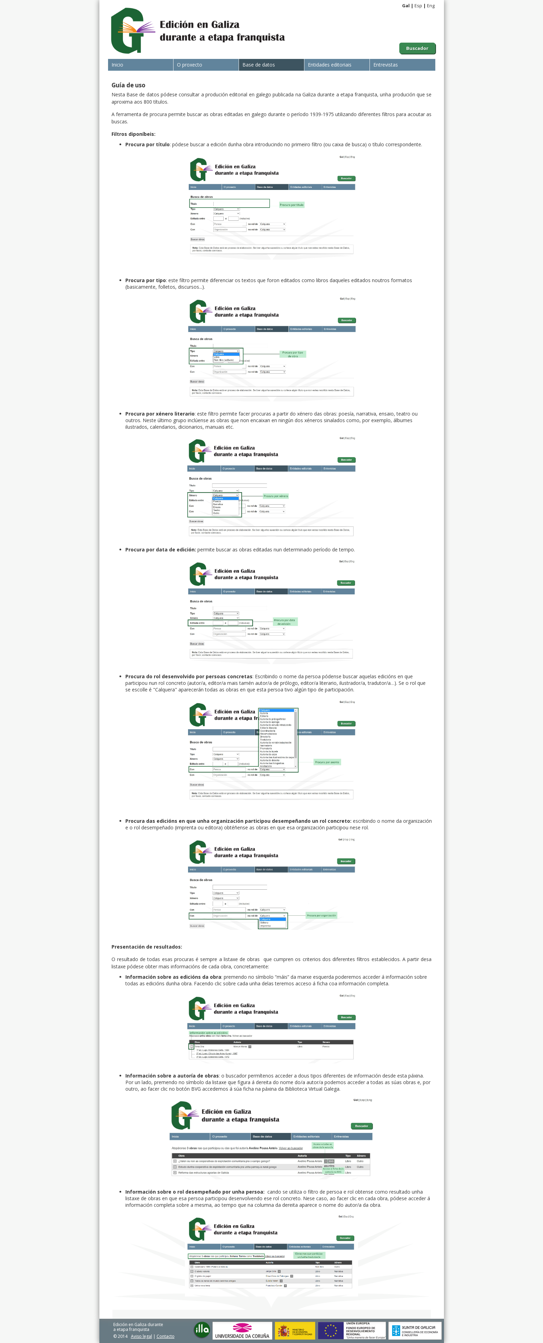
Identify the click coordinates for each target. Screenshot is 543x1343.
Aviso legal (141, 1336)
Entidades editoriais (329, 64)
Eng (431, 5)
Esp (418, 5)
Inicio (117, 64)
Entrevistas (385, 64)
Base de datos (258, 64)
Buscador (417, 48)
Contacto (166, 1336)
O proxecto (189, 64)
